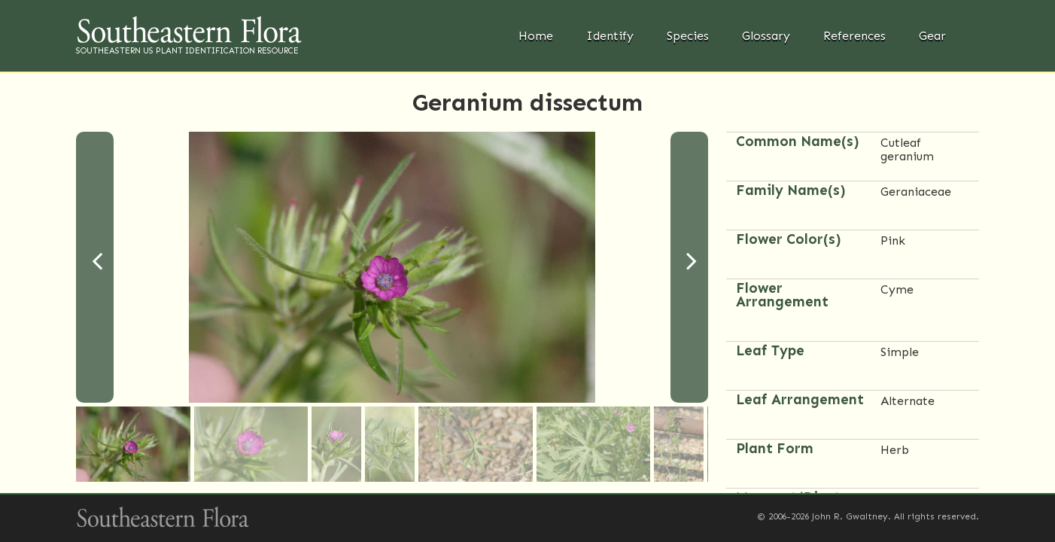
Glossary (766, 36)
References (854, 36)
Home (535, 36)
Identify (610, 36)
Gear (932, 36)
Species (688, 36)
